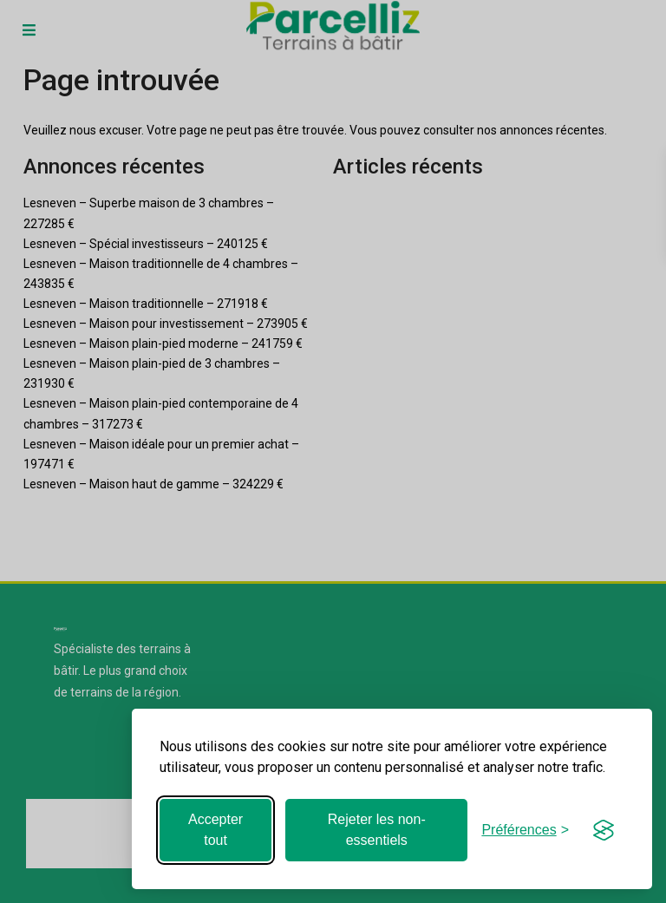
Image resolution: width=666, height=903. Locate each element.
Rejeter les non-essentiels (377, 829)
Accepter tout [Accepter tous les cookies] (215, 829)
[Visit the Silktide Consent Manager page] (603, 830)
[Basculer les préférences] (525, 830)
